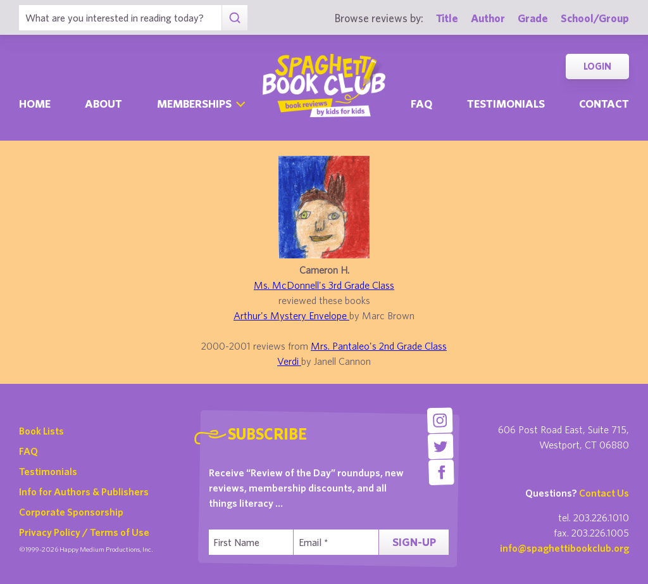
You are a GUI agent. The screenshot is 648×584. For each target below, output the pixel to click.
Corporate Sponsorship (71, 511)
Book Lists (41, 430)
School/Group (595, 18)
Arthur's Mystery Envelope (291, 315)
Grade (533, 18)
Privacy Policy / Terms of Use (84, 532)
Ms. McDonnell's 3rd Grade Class (324, 285)
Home (35, 103)
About (103, 103)
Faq (421, 103)
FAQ (28, 451)
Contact (604, 103)
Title (447, 18)
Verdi (289, 361)
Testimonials (506, 103)
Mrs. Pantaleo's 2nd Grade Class (379, 346)
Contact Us (604, 492)
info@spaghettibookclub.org (564, 548)
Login (597, 66)
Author (488, 18)
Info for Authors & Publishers (84, 491)
